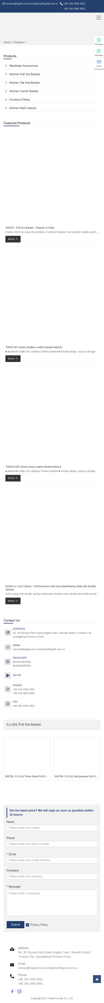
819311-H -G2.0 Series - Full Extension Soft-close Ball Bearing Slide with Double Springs (50, 588)
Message (13, 886)
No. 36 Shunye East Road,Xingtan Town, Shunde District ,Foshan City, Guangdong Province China (52, 634)
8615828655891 (22, 665)
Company (12, 870)
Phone (10, 838)
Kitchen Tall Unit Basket (24, 82)
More (13, 239)
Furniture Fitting (19, 99)
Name (10, 821)
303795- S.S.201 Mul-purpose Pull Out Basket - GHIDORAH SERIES (77, 776)
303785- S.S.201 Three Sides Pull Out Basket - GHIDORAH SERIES (27, 776)
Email (11, 854)
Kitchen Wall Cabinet (22, 108)
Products (19, 42)
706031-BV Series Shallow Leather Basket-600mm (33, 347)
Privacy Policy (39, 924)
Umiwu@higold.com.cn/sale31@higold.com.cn (32, 3)
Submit (15, 924)
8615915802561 (22, 661)
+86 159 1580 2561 (24, 705)
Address (23, 948)
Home (7, 42)
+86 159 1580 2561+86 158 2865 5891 (74, 6)
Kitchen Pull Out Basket (24, 74)
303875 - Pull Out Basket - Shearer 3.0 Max (29, 227)
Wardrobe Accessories (23, 65)
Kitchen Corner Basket (23, 91)
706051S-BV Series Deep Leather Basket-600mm (33, 466)
